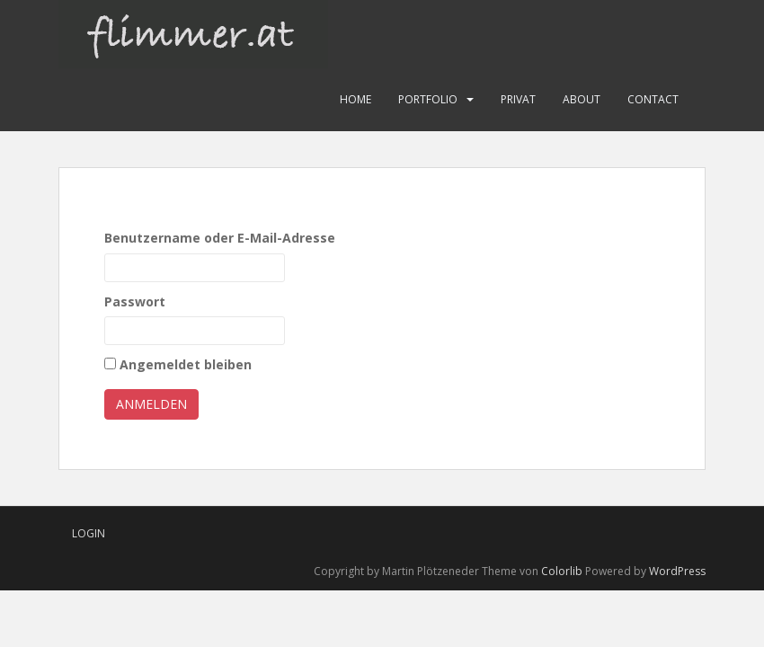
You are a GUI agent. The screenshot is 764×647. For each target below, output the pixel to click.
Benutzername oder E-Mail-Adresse (219, 237)
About (581, 99)
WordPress (677, 571)
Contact (653, 99)
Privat (518, 99)
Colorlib (561, 571)
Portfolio (428, 99)
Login (88, 533)
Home (355, 99)
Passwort (134, 301)
